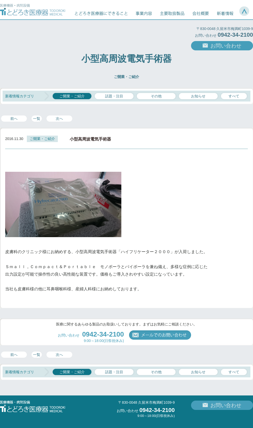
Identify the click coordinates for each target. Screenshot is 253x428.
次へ (59, 118)
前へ (14, 118)
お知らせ (198, 96)
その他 (156, 96)
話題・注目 (114, 96)
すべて (233, 96)
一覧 (36, 118)
